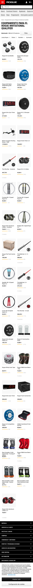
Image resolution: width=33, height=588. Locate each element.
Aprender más (11, 574)
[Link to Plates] (3, 15)
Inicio (2, 20)
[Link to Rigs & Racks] (22, 11)
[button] (2, 7)
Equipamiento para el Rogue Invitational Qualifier (16, 20)
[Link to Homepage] (12, 2)
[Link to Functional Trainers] (12, 11)
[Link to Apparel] (8, 15)
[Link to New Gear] (3, 11)
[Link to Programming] (15, 15)
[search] (16, 7)
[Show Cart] (30, 2)
